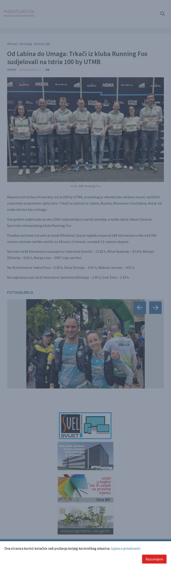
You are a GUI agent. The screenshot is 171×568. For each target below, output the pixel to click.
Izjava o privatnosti (125, 548)
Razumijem (154, 559)
